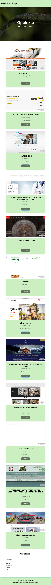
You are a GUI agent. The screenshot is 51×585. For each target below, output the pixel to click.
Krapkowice (9, 565)
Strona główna (22, 26)
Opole (7, 558)
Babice (7, 573)
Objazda (8, 569)
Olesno (8, 563)
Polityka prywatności (29, 580)
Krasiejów (8, 571)
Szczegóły (25, 83)
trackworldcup (17, 582)
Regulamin (19, 580)
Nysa (7, 561)
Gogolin (8, 567)
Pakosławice (9, 560)
